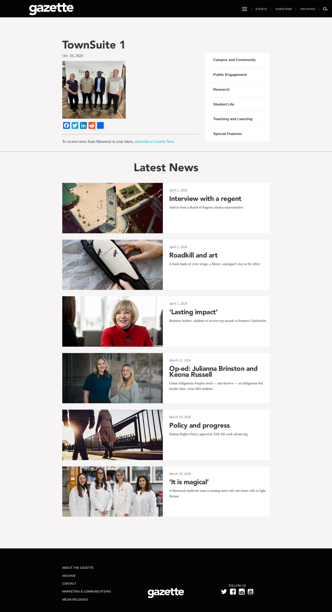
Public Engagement (230, 75)
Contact (69, 583)
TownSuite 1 (94, 45)
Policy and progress (199, 425)
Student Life (223, 104)
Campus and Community (234, 60)
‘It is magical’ (189, 482)
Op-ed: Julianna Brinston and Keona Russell (213, 371)
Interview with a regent (205, 199)
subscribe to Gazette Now (154, 141)
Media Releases (75, 599)
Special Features (227, 134)
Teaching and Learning (232, 119)
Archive (68, 575)
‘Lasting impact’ (193, 312)
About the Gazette (78, 567)
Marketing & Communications (86, 591)
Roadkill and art (193, 255)
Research (221, 90)
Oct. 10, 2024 (72, 56)
